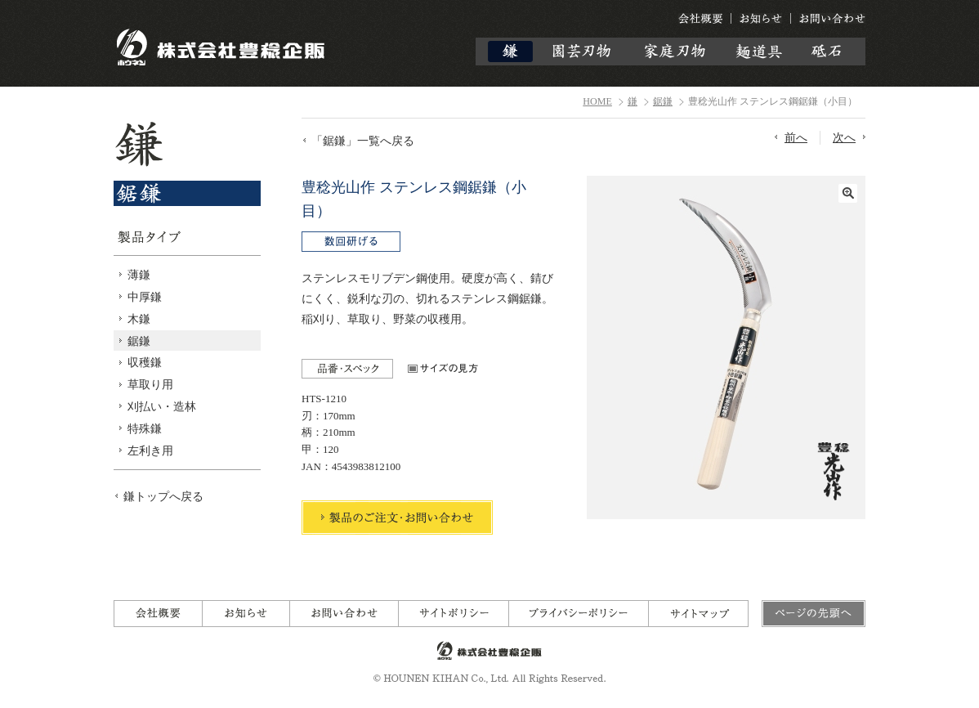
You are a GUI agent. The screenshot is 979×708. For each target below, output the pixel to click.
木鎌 (138, 318)
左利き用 (150, 450)
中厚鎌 (144, 296)
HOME (597, 101)
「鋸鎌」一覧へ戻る (362, 140)
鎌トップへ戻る (163, 496)
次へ (844, 137)
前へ (796, 137)
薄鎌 (138, 274)
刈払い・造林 (161, 406)
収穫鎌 (144, 362)
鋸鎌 (663, 101)
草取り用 (150, 384)
